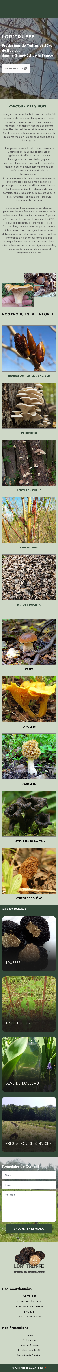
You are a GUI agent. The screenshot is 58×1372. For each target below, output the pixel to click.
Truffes (29, 1335)
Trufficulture (29, 1340)
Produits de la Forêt (29, 1350)
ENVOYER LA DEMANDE (29, 1229)
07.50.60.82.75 (16, 68)
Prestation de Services (29, 1355)
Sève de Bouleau (29, 1345)
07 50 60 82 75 (32, 1316)
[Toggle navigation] (7, 8)
